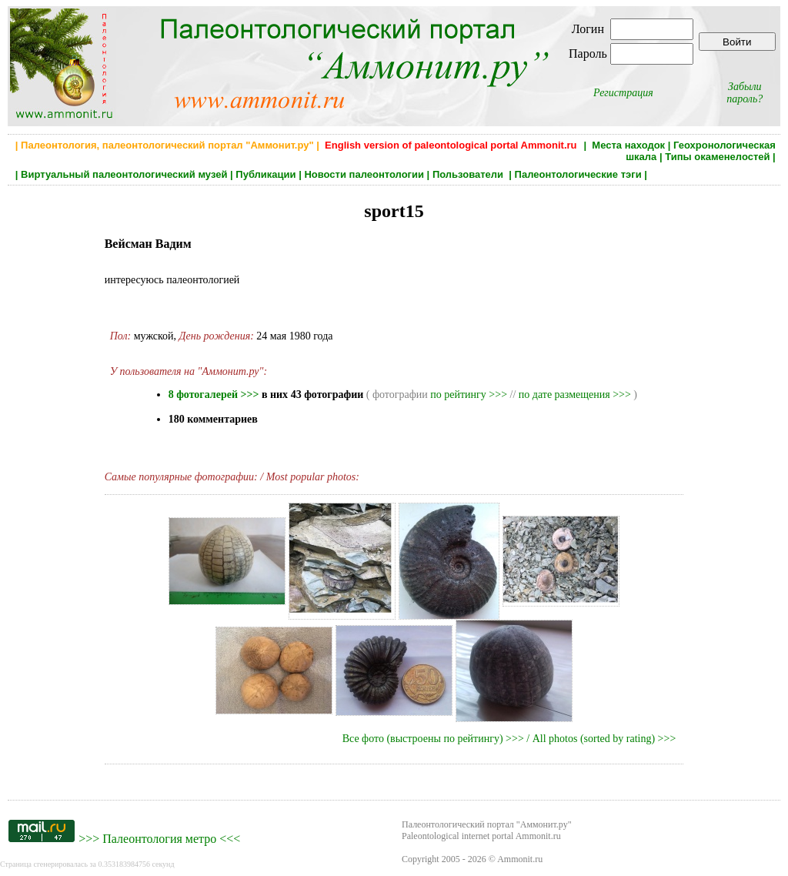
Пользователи (469, 174)
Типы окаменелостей (717, 156)
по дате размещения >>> (575, 394)
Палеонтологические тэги (578, 174)
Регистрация (623, 93)
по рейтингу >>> (468, 394)
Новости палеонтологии (364, 174)
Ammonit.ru (520, 859)
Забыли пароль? (744, 93)
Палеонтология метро (159, 838)
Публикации (265, 174)
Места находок (628, 145)
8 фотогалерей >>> (214, 394)
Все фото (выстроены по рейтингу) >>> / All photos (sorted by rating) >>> (509, 738)
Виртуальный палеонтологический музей (124, 174)
